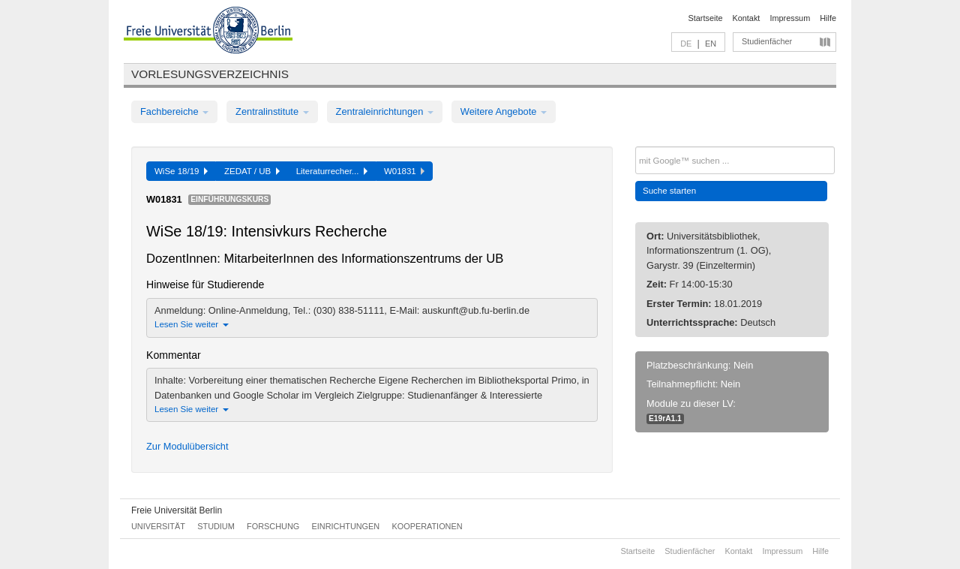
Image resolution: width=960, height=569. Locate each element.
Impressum (790, 18)
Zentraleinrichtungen (385, 111)
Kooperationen (427, 526)
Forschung (273, 526)
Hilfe (828, 18)
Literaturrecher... (332, 171)
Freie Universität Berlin (176, 510)
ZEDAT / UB (252, 171)
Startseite (705, 18)
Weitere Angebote (503, 111)
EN (710, 43)
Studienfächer (767, 41)
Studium (216, 526)
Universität (158, 526)
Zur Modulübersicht (187, 446)
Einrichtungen (346, 526)
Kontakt (746, 18)
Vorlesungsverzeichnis (210, 74)
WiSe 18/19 (181, 171)
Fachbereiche (174, 111)
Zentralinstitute (272, 111)
